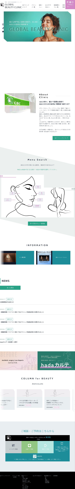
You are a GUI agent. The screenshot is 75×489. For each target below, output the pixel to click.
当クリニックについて (61, 138)
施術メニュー (25, 475)
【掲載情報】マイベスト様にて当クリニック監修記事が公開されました (22, 312)
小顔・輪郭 (25, 478)
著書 (46, 479)
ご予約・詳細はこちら (65, 78)
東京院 (14, 477)
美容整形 (47, 481)
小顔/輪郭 (37, 206)
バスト (24, 484)
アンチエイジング (27, 482)
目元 (38, 187)
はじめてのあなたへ (37, 475)
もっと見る (10, 288)
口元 (40, 200)
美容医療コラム (47, 475)
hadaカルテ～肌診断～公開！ (9, 342)
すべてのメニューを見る (37, 223)
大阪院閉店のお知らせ (7, 302)
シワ (8, 200)
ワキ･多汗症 (25, 486)
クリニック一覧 (15, 475)
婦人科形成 (25, 488)
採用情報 (55, 475)
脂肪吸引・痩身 (26, 481)
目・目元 (25, 479)
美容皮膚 (47, 482)
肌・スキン (25, 485)
